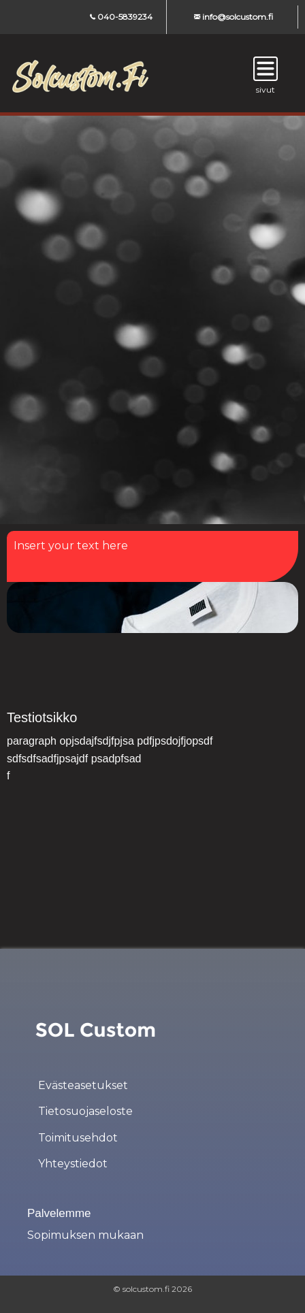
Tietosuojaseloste (85, 1111)
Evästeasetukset (83, 1085)
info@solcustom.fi (233, 17)
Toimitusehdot (78, 1137)
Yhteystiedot (73, 1163)
